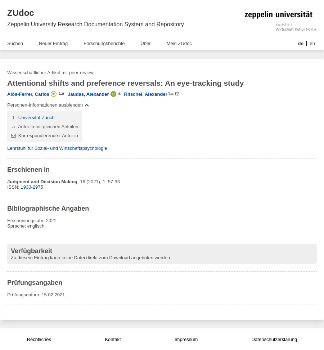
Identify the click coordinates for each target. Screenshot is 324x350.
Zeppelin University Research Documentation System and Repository (95, 24)
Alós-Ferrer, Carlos (28, 94)
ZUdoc (20, 13)
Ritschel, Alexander (145, 94)
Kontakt (113, 339)
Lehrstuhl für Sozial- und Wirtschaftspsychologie (57, 148)
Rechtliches (39, 339)
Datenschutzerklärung (274, 339)
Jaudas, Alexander (88, 94)
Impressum (186, 339)
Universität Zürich (36, 117)
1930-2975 (32, 187)
